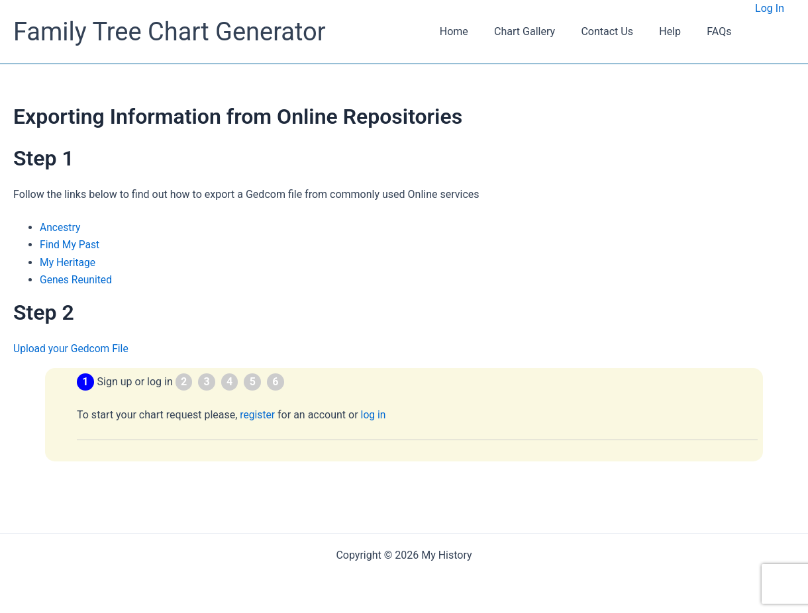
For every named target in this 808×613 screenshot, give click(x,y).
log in (374, 414)
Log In (769, 8)
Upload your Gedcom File (72, 348)
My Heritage (68, 262)
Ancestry (60, 227)
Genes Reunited (77, 279)
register (258, 414)
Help (677, 31)
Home (476, 31)
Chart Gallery (541, 31)
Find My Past (70, 244)
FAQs (721, 31)
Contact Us (619, 31)
